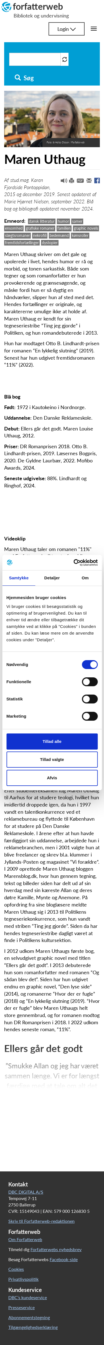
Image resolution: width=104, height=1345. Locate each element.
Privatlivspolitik (23, 1279)
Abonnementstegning (29, 1317)
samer (77, 221)
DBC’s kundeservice (27, 1297)
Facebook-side (64, 1259)
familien (64, 228)
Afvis (52, 777)
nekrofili (40, 235)
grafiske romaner (40, 228)
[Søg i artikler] (35, 59)
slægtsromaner (17, 235)
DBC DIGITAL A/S (25, 1191)
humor (63, 221)
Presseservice (21, 1307)
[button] (61, 182)
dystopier (50, 242)
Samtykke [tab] (19, 577)
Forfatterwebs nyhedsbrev (56, 1249)
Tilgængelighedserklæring (33, 1327)
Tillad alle (51, 741)
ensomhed (14, 228)
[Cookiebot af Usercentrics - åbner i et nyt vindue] (74, 562)
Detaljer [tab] (52, 577)
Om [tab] (85, 577)
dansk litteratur (42, 221)
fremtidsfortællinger (22, 242)
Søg (24, 78)
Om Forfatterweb (25, 1239)
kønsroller (80, 235)
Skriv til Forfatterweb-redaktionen (41, 1221)
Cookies (16, 1269)
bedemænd (59, 235)
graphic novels (86, 228)
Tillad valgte (52, 759)
